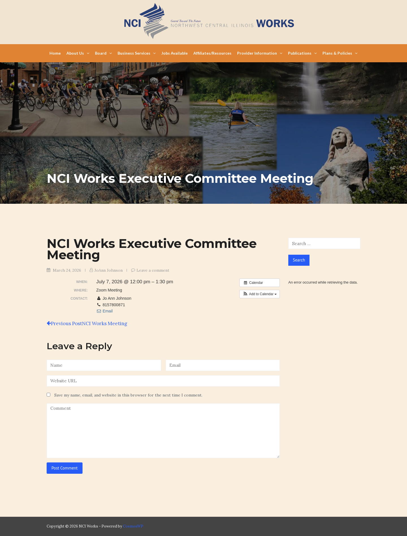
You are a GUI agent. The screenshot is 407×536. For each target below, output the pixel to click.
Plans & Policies (340, 53)
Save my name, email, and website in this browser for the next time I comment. (128, 395)
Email (104, 311)
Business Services (137, 53)
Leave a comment (153, 270)
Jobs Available (174, 53)
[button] (260, 294)
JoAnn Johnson (108, 270)
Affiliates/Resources (212, 53)
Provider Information (259, 53)
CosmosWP (133, 526)
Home (55, 53)
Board (103, 53)
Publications (302, 53)
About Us (77, 53)
